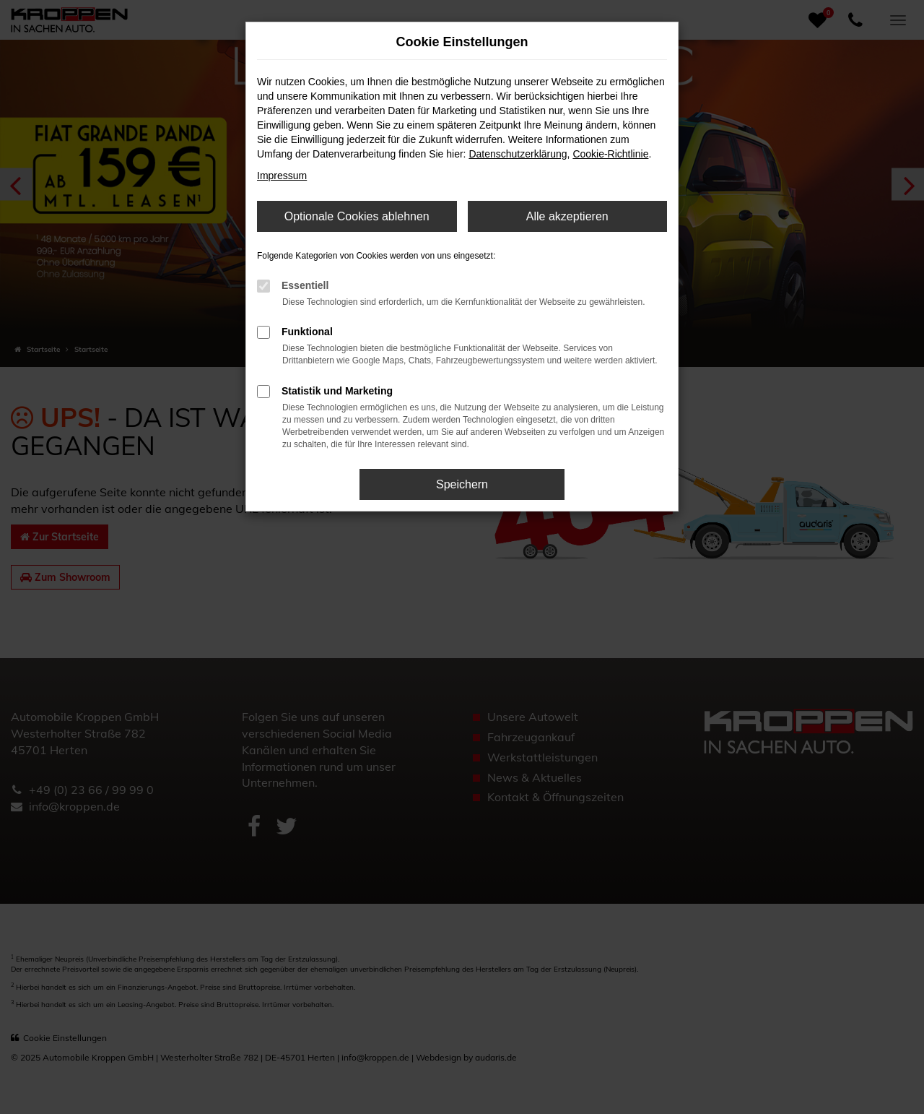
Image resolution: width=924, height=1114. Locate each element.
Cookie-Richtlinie (610, 154)
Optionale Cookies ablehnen (357, 216)
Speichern (462, 484)
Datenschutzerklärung (517, 154)
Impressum (282, 175)
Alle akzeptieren (567, 216)
